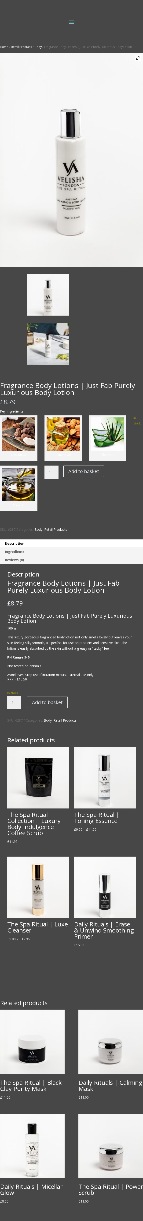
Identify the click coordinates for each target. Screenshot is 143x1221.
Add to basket (83, 471)
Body (38, 47)
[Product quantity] (51, 472)
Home (4, 47)
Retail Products (21, 47)
